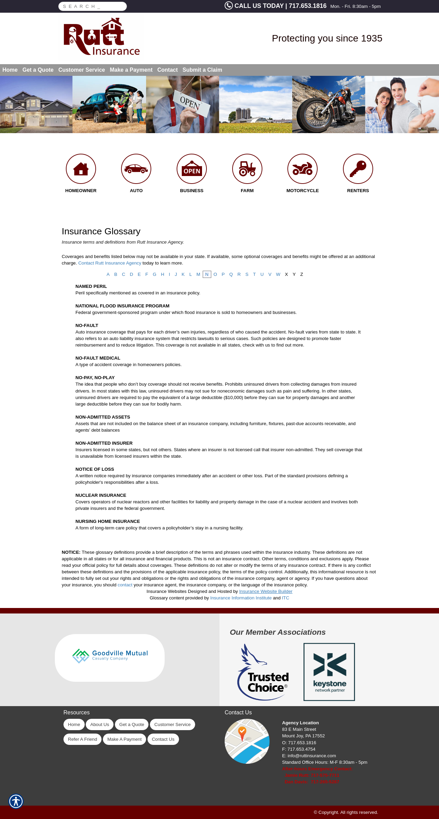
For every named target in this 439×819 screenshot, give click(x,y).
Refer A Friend (82, 739)
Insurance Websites (166, 591)
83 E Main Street (299, 729)
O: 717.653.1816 (299, 742)
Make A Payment (124, 739)
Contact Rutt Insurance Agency (109, 263)
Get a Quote (131, 724)
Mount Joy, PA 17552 (303, 735)
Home (74, 724)
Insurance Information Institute (241, 597)
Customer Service (172, 724)
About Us (99, 724)
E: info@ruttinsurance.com (309, 755)
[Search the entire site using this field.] (89, 5)
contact (125, 584)
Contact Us (163, 739)
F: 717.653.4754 (299, 749)
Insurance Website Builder (265, 591)
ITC (285, 597)
